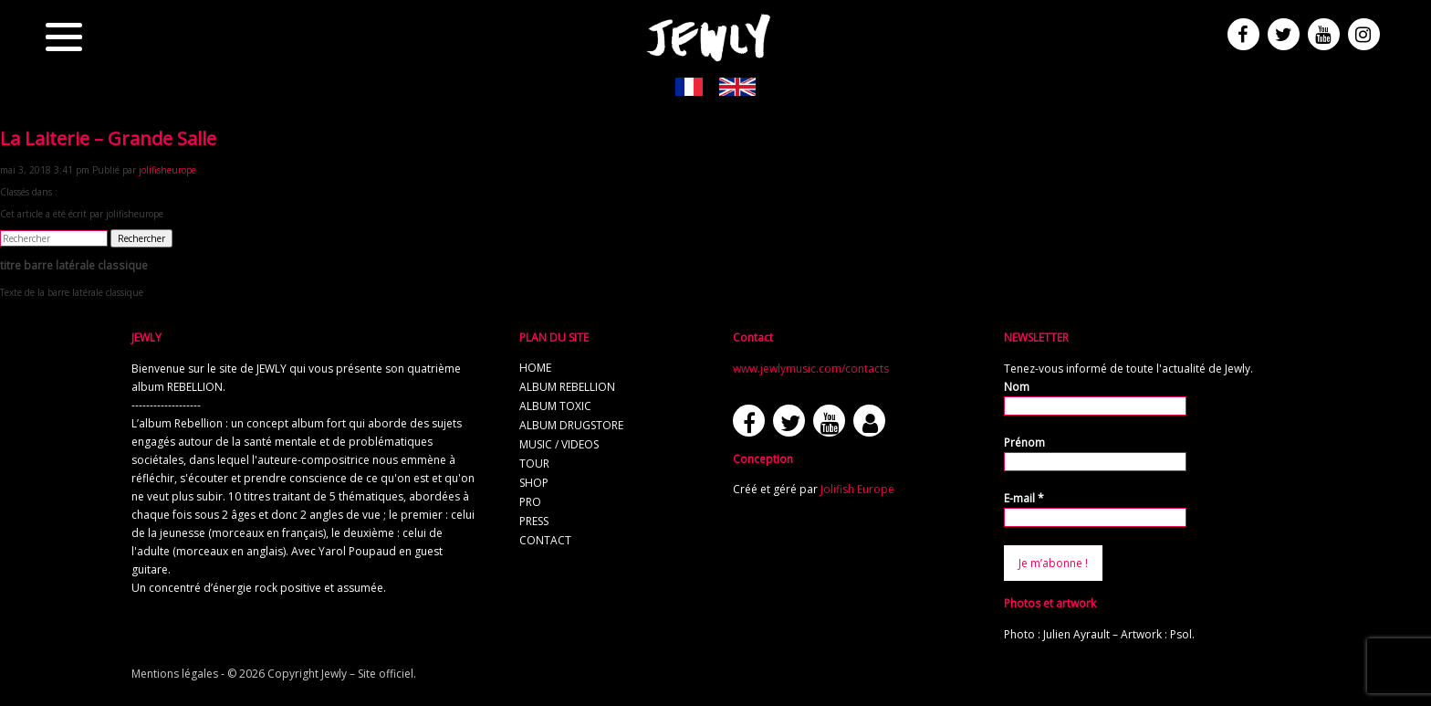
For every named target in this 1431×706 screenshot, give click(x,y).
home (535, 367)
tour (534, 463)
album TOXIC (555, 406)
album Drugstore (571, 425)
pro (530, 502)
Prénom (1024, 442)
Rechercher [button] (141, 238)
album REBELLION (567, 387)
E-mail (1024, 498)
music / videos (559, 444)
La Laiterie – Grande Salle (108, 138)
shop (533, 482)
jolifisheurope (167, 169)
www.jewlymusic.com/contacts (811, 368)
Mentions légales (174, 673)
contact (545, 540)
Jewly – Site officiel (367, 673)
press (533, 521)
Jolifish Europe (857, 489)
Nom (1016, 387)
